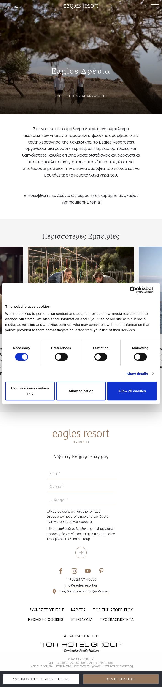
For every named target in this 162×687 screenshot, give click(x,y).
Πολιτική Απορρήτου (112, 609)
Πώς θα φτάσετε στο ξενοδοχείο (84, 591)
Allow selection (80, 391)
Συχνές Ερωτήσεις (46, 609)
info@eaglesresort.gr (81, 585)
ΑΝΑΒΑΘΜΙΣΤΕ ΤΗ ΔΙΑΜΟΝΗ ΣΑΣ (41, 679)
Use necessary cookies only (30, 391)
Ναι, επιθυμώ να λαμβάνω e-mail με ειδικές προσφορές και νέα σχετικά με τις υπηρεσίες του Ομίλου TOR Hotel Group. (81, 533)
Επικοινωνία (82, 619)
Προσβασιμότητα (117, 619)
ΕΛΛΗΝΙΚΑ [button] (11, 7)
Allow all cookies (132, 391)
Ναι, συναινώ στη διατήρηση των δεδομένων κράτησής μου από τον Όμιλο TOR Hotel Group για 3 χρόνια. (77, 516)
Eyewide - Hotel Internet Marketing (111, 666)
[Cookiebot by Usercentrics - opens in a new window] (137, 289)
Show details (137, 374)
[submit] (81, 552)
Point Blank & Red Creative (55, 666)
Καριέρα (78, 609)
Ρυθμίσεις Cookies (45, 619)
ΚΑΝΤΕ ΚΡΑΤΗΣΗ (121, 679)
